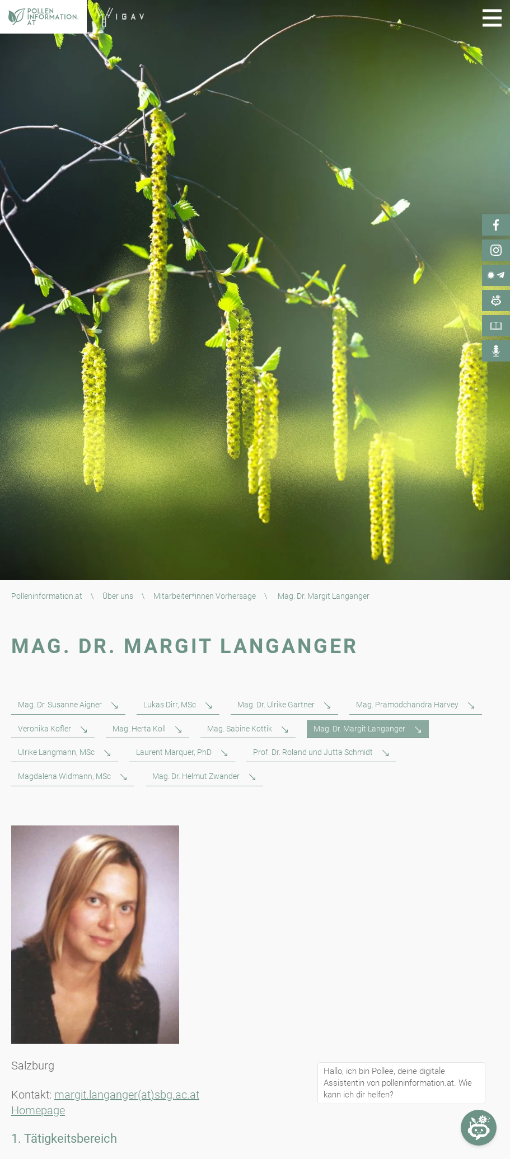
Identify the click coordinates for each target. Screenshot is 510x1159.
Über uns (117, 596)
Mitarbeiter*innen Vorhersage (204, 596)
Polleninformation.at (46, 596)
